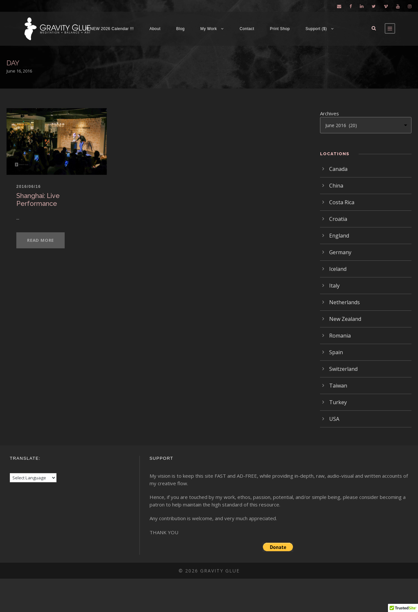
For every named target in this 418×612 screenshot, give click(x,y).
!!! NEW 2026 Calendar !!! (109, 28)
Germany (340, 252)
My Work (209, 28)
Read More (40, 240)
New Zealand (345, 319)
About (155, 28)
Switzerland (343, 368)
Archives (329, 113)
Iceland (337, 269)
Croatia (338, 219)
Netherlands (344, 302)
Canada (338, 169)
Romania (340, 335)
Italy (334, 285)
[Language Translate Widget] (33, 477)
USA (334, 418)
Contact (247, 28)
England (339, 235)
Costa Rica (341, 202)
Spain (336, 352)
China (336, 185)
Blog (180, 28)
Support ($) (316, 28)
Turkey (338, 402)
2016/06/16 (28, 186)
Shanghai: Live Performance (38, 199)
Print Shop (280, 28)
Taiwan (338, 385)
